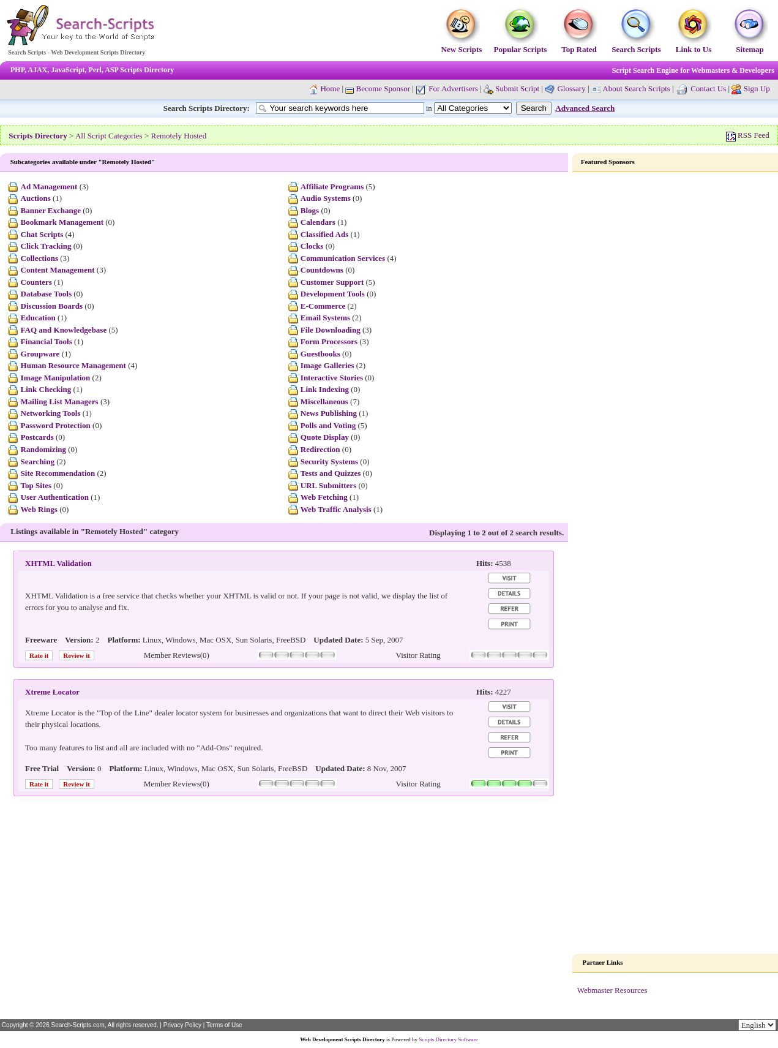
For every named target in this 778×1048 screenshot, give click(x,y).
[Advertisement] (675, 367)
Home (330, 88)
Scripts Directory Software (448, 1039)
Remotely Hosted (179, 135)
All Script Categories (109, 135)
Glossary (571, 88)
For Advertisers (447, 88)
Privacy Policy (182, 1025)
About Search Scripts (636, 88)
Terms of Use (224, 1025)
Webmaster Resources (612, 990)
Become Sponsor (377, 88)
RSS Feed (747, 135)
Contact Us (708, 88)
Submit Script (511, 88)
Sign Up (757, 88)
